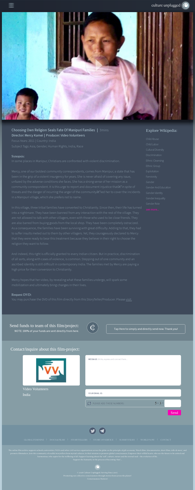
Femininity (151, 177)
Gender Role (153, 204)
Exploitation (152, 171)
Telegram (102, 430)
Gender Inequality (155, 198)
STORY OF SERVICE (103, 439)
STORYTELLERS (79, 439)
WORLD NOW (147, 439)
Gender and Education (158, 187)
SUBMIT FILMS (127, 439)
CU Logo (97, 467)
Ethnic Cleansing (155, 161)
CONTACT (165, 439)
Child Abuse (152, 139)
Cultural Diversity (155, 150)
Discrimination (154, 155)
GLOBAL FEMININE (34, 439)
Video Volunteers (35, 389)
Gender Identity (154, 193)
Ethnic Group (153, 166)
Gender (150, 182)
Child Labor (152, 144)
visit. (129, 299)
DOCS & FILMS (57, 439)
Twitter (92, 430)
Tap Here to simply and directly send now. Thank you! (146, 329)
